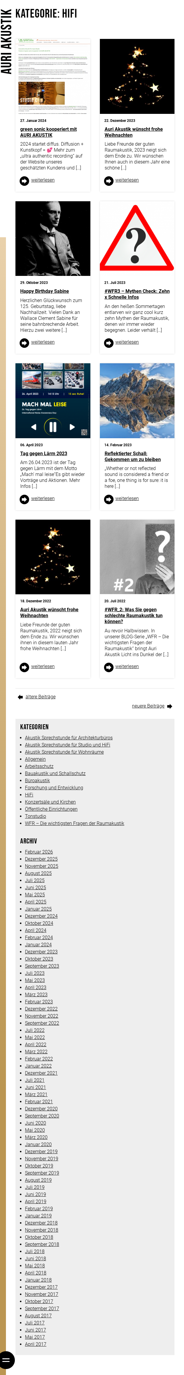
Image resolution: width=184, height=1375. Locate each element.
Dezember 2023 (41, 952)
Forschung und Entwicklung (54, 788)
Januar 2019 (38, 1216)
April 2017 (35, 1344)
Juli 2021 (35, 1080)
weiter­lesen (43, 180)
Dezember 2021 (41, 1073)
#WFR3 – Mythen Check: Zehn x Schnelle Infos (137, 294)
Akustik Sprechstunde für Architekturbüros (69, 738)
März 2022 (36, 1052)
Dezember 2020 (41, 1109)
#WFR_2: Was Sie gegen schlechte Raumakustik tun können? (134, 615)
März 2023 (36, 994)
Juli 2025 (35, 880)
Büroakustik (37, 780)
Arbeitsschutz (39, 766)
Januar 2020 (38, 1144)
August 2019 (38, 1180)
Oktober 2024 (39, 923)
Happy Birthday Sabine (44, 291)
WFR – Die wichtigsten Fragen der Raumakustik (74, 823)
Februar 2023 (39, 1002)
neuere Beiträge (148, 706)
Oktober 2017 (39, 1301)
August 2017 (38, 1316)
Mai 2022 (35, 1037)
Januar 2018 (38, 1280)
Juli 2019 (35, 1187)
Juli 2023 (35, 973)
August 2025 (38, 873)
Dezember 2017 (41, 1287)
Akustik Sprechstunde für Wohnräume (64, 752)
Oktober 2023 (39, 959)
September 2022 (42, 1023)
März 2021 (36, 1094)
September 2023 (42, 966)
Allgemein (35, 759)
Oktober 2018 (39, 1237)
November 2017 (41, 1294)
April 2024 (35, 930)
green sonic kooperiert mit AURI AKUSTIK (48, 132)
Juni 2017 (35, 1330)
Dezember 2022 (41, 1009)
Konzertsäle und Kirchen (50, 802)
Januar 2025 (38, 909)
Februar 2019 (39, 1208)
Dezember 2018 (41, 1223)
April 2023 (35, 987)
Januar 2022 (38, 1066)
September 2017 (42, 1308)
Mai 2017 (35, 1337)
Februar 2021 (39, 1101)
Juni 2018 (35, 1258)
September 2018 (42, 1244)
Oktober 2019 (39, 1166)
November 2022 (41, 1016)
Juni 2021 (35, 1087)
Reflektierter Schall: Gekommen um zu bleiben (133, 456)
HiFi (29, 795)
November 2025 (41, 866)
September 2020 (42, 1116)
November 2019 (41, 1159)
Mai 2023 (35, 980)
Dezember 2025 (41, 859)
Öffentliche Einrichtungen (51, 809)
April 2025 (35, 902)
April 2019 (35, 1201)
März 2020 (36, 1137)
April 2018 (35, 1273)
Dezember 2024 (41, 916)
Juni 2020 (35, 1123)
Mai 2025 (35, 895)
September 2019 (42, 1173)
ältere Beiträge (41, 697)
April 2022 (35, 1044)
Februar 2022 (39, 1059)
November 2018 (41, 1230)
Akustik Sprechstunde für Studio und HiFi (67, 745)
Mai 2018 (35, 1266)
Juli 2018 (35, 1251)
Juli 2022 (35, 1030)
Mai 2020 (35, 1130)
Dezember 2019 (41, 1151)
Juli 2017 (35, 1323)
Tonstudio (35, 816)
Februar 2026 (39, 852)
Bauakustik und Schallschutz (55, 773)
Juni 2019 (35, 1194)
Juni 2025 (35, 887)
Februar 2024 (39, 937)
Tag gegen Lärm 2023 (43, 453)
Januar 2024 (38, 944)
